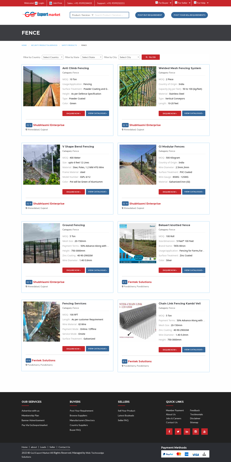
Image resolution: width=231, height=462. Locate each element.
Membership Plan (30, 415)
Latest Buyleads (126, 415)
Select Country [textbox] (51, 57)
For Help (199, 2)
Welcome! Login (34, 3)
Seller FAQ (123, 420)
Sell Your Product (126, 410)
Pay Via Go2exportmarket (35, 425)
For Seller (181, 2)
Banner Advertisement (33, 420)
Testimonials (196, 414)
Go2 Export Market (40, 452)
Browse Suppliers (78, 415)
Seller (52, 447)
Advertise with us (30, 410)
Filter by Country (31, 57)
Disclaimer (195, 418)
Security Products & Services (44, 45)
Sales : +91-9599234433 (79, 3)
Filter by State (72, 57)
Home (24, 45)
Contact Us (172, 422)
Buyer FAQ (75, 429)
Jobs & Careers (173, 418)
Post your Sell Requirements (189, 15)
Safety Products (69, 45)
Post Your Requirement (81, 410)
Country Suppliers (79, 425)
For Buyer (161, 2)
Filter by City (110, 57)
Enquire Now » (74, 113)
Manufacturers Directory (82, 420)
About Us (171, 414)
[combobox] (53, 57)
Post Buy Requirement (150, 15)
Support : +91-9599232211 (111, 3)
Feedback (195, 410)
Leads (43, 447)
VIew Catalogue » (97, 113)
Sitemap (194, 422)
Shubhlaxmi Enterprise (48, 125)
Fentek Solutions (140, 282)
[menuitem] (162, 3)
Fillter (151, 57)
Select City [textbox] (125, 57)
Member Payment (175, 410)
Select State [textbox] (88, 57)
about (34, 447)
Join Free (55, 3)
